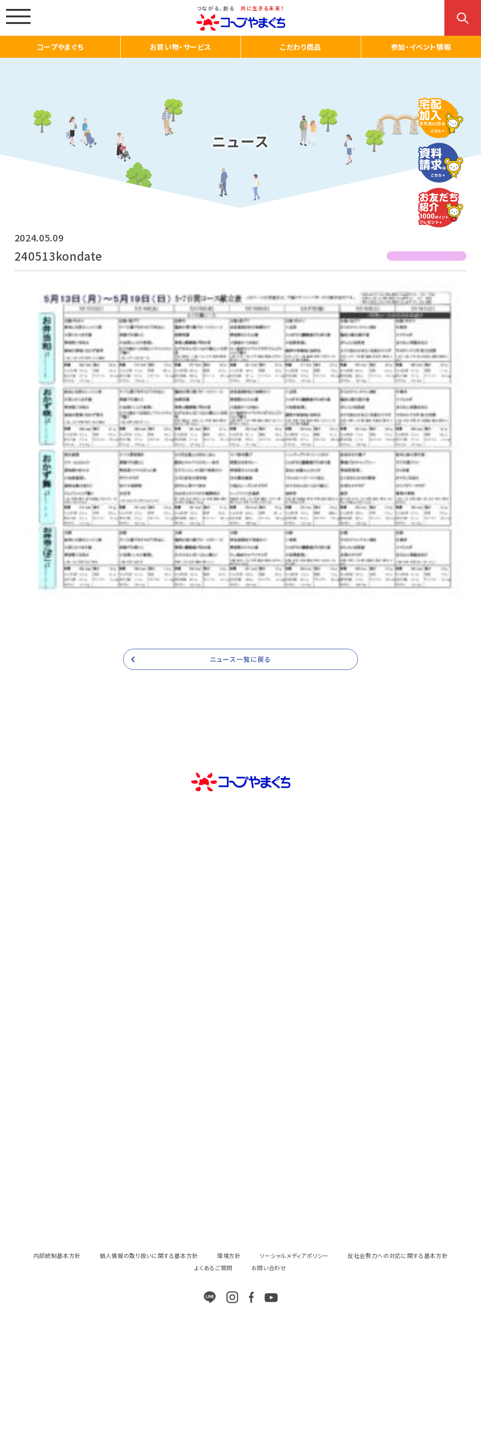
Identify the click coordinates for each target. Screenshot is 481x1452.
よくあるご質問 (213, 1268)
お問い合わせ (269, 1268)
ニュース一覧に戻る (240, 659)
